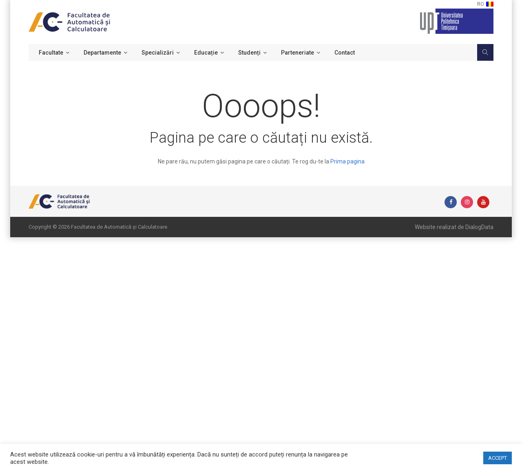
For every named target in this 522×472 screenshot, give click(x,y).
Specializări (158, 52)
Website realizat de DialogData (454, 227)
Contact (344, 52)
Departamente (102, 52)
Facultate (51, 52)
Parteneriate (297, 52)
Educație (206, 52)
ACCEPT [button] (497, 458)
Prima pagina (347, 161)
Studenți (249, 52)
